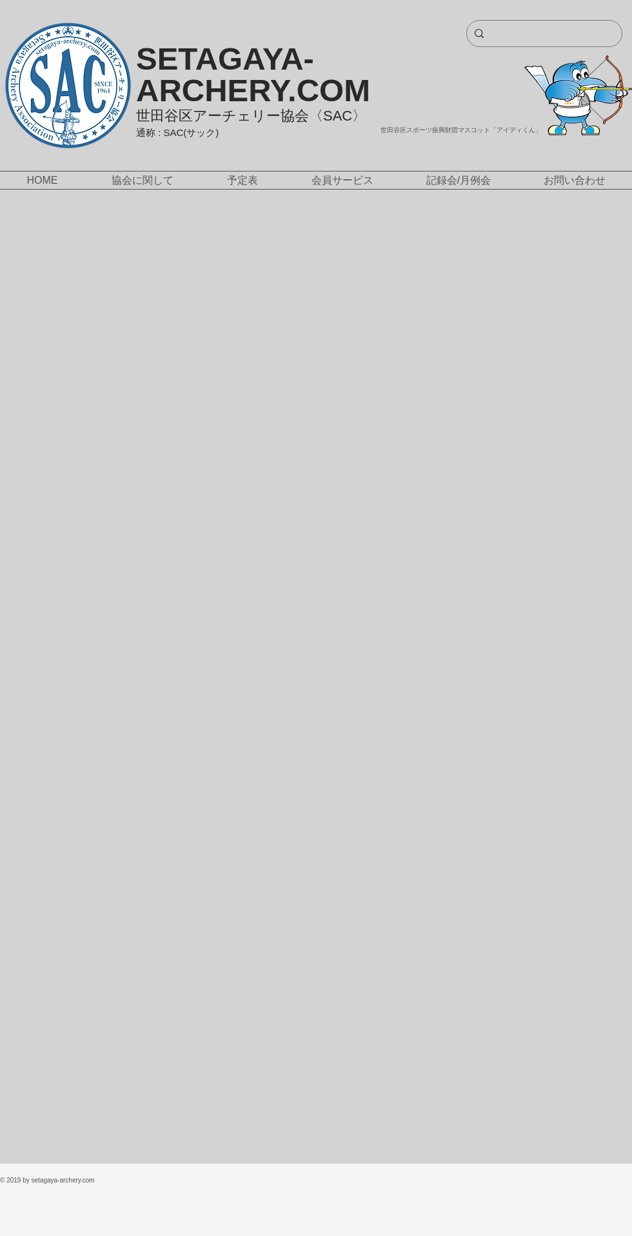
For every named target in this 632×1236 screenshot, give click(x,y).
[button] (142, 180)
